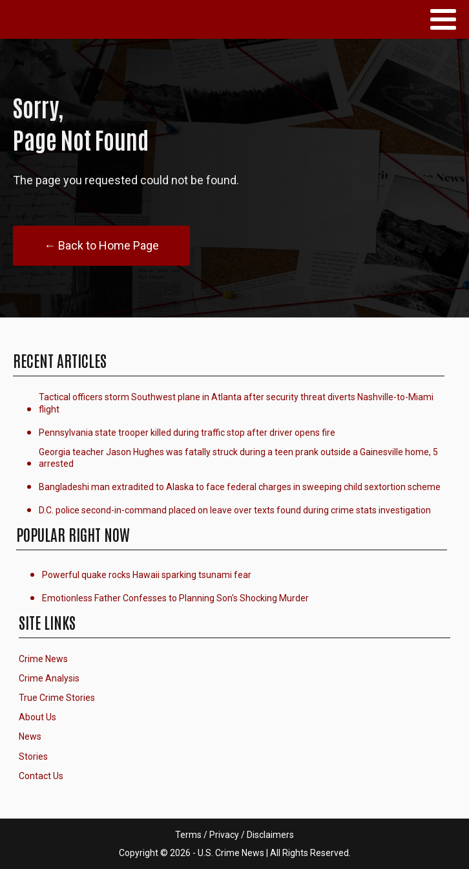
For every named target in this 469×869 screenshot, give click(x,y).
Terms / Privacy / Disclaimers (234, 835)
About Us (37, 717)
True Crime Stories (57, 697)
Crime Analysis (49, 678)
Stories (33, 756)
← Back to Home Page (101, 245)
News (30, 736)
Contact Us (41, 776)
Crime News (43, 659)
